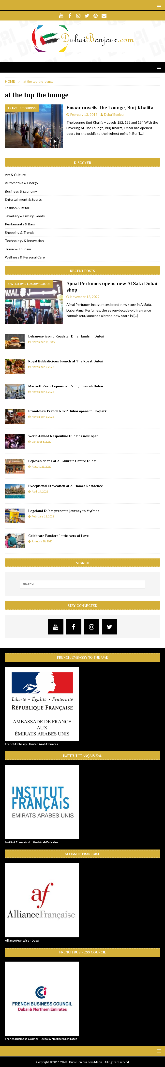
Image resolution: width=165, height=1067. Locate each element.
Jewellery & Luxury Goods (25, 216)
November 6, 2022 (43, 366)
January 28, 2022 (42, 541)
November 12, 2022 (85, 297)
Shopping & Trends (19, 232)
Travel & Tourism (18, 249)
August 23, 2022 (41, 466)
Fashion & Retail (17, 208)
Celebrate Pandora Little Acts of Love (58, 536)
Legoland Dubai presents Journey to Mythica (63, 511)
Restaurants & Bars (20, 224)
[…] (141, 133)
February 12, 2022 (43, 516)
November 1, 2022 (43, 416)
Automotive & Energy (21, 183)
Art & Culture (15, 175)
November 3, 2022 (43, 391)
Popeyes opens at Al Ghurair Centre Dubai (62, 461)
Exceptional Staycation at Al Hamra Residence (65, 486)
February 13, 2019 (83, 115)
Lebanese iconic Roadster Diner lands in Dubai (66, 336)
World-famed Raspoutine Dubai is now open (63, 436)
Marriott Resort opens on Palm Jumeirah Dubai (65, 386)
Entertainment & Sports (23, 199)
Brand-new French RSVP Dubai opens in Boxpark (67, 411)
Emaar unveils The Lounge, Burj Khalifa (109, 107)
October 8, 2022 (41, 441)
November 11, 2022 (43, 341)
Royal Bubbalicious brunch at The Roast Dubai (65, 361)
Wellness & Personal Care (25, 257)
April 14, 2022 (40, 491)
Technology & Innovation (24, 240)
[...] (136, 316)
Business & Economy (21, 191)
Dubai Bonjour (114, 115)
